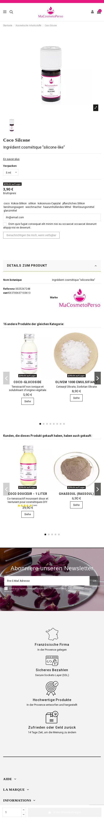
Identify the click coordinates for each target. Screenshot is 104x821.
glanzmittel (10, 210)
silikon (32, 203)
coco (7, 203)
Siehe (27, 401)
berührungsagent (14, 207)
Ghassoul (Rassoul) (76, 493)
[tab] (52, 266)
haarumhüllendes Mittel (57, 207)
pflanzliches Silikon (73, 203)
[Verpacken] (10, 172)
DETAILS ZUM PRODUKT (52, 266)
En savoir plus (11, 159)
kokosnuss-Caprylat (49, 203)
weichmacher (33, 207)
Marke (54, 297)
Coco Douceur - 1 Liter (27, 493)
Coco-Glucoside (28, 382)
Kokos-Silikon (19, 203)
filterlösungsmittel (83, 207)
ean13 (7, 292)
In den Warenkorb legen (64, 812)
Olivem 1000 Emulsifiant (76, 382)
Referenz (9, 288)
